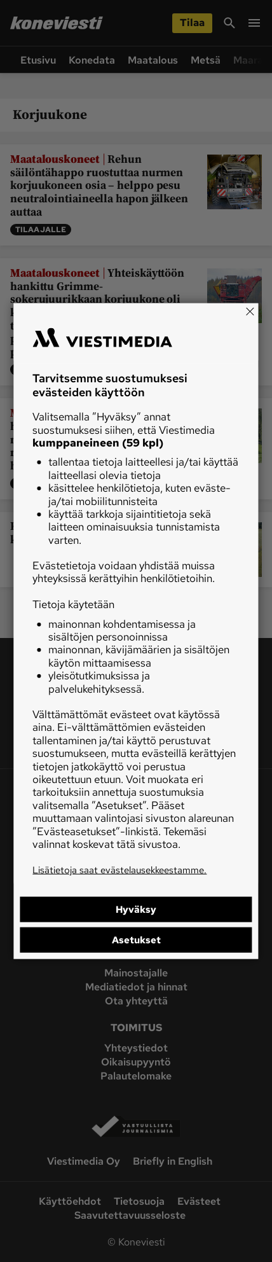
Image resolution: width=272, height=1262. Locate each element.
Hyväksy (136, 909)
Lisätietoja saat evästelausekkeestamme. (119, 870)
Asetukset (136, 939)
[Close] (250, 312)
